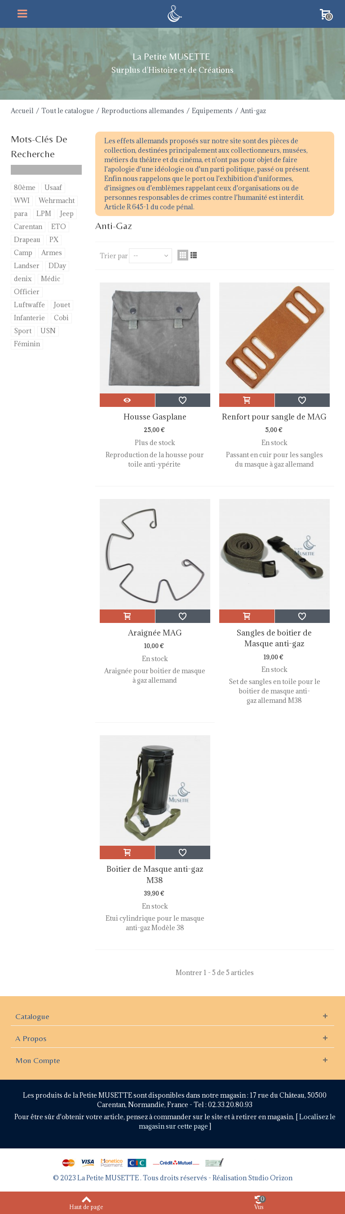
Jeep (67, 213)
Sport (22, 331)
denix (23, 278)
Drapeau (27, 239)
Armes (51, 252)
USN (48, 331)
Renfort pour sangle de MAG (274, 417)
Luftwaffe (29, 304)
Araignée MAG (155, 633)
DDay (57, 265)
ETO (58, 226)
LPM (43, 213)
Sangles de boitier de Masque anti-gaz (274, 638)
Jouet (62, 304)
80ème (24, 187)
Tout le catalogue (67, 110)
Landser (27, 265)
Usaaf (53, 187)
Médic (50, 278)
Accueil (22, 110)
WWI (22, 200)
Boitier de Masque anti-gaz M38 (154, 874)
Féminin (27, 344)
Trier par (114, 256)
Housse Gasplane (155, 417)
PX (53, 239)
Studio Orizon (270, 1178)
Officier (27, 291)
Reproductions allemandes (143, 110)
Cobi (61, 317)
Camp (23, 252)
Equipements (212, 110)
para (20, 213)
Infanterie (29, 317)
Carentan (28, 226)
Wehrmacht (57, 200)
